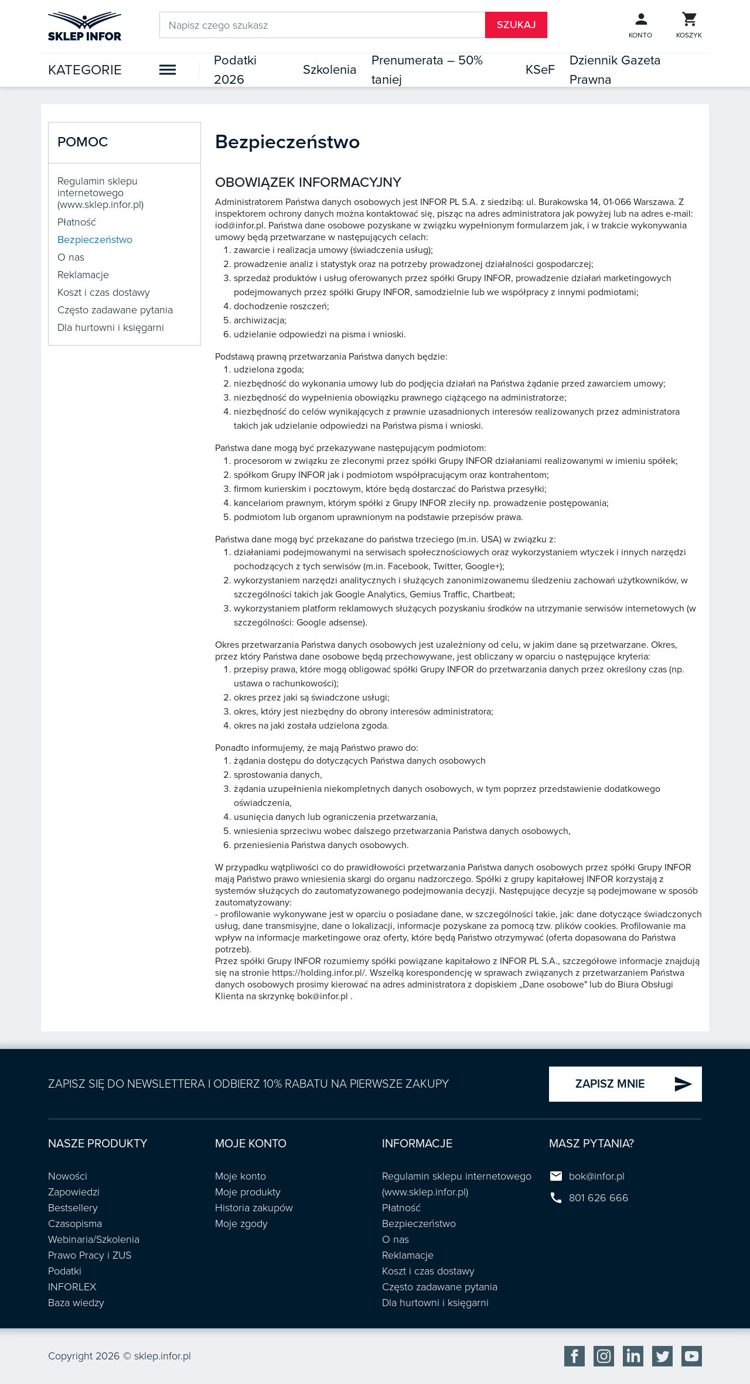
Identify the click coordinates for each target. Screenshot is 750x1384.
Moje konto (240, 1176)
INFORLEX (72, 1286)
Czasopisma (75, 1223)
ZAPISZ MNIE (634, 1084)
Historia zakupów (254, 1207)
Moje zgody (241, 1223)
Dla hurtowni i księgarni (110, 327)
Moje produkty (248, 1191)
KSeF (540, 69)
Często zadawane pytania (115, 309)
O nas (70, 257)
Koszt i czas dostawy (103, 292)
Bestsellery (73, 1207)
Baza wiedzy (76, 1302)
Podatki (64, 1271)
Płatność (76, 222)
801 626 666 (599, 1197)
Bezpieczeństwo (94, 239)
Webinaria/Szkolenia (93, 1239)
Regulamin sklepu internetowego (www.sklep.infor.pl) (100, 193)
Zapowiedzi (74, 1191)
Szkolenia (330, 69)
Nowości (67, 1176)
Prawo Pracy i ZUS (89, 1255)
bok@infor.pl (597, 1176)
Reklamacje (83, 274)
